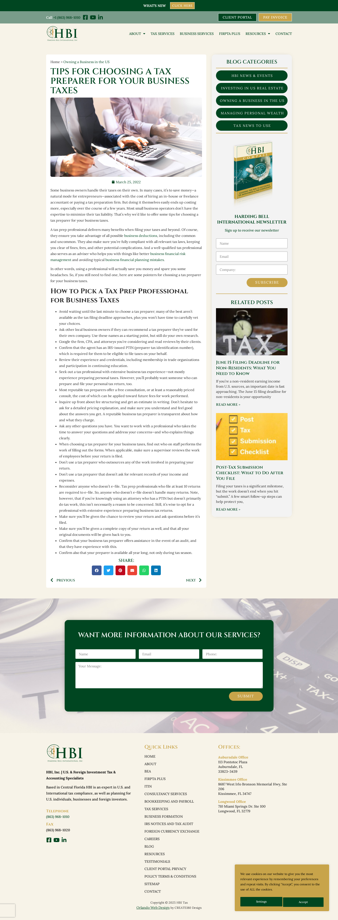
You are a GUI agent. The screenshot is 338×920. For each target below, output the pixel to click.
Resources (258, 34)
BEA (147, 772)
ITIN (148, 788)
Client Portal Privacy (165, 873)
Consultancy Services (165, 796)
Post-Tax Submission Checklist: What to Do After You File (249, 473)
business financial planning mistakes (134, 260)
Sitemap (152, 889)
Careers (152, 842)
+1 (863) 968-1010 (66, 17)
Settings (261, 902)
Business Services (197, 34)
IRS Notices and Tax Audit (168, 827)
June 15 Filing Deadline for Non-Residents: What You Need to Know (248, 368)
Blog (149, 850)
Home (149, 757)
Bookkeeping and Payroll (169, 803)
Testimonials (157, 865)
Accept (304, 902)
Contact (283, 34)
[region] (282, 888)
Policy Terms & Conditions (170, 881)
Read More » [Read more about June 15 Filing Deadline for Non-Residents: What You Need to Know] (228, 405)
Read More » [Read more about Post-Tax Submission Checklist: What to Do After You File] (228, 510)
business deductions (140, 236)
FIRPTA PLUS (229, 34)
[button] (97, 570)
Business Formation (163, 819)
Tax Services (162, 34)
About (137, 34)
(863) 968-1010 (57, 817)
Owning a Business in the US (86, 62)
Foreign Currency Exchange (171, 834)
